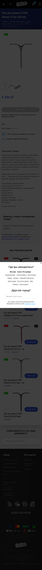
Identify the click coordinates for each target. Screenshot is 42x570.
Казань (16, 278)
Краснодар (12, 281)
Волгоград (32, 275)
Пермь (9, 278)
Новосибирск (22, 275)
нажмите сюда (30, 304)
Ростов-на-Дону (23, 281)
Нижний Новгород (27, 278)
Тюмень (15, 284)
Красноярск (24, 284)
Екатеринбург (10, 275)
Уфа (31, 281)
